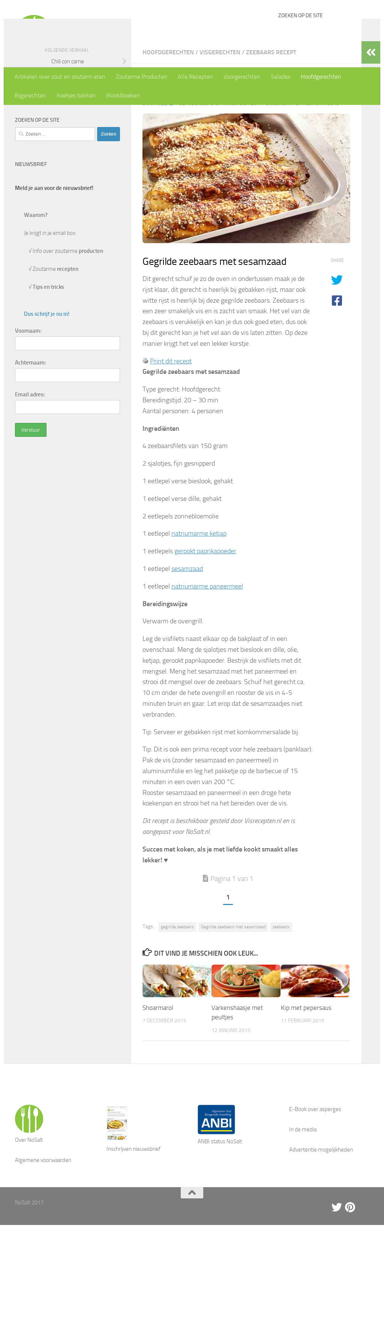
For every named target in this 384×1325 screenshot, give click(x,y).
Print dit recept (171, 425)
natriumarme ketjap (198, 597)
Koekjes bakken (76, 95)
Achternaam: (30, 426)
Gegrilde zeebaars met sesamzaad (233, 990)
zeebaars (281, 990)
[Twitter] (337, 1271)
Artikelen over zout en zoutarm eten (60, 76)
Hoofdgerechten (321, 76)
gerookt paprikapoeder (205, 615)
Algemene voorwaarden (43, 1223)
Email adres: (30, 458)
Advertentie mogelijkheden (321, 1213)
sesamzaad (187, 632)
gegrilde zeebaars (177, 990)
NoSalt (166, 167)
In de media (302, 1193)
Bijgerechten (30, 95)
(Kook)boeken (123, 95)
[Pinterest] (350, 1271)
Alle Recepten (195, 76)
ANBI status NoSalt (220, 1205)
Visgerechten (220, 116)
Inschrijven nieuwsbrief (133, 1212)
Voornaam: (28, 394)
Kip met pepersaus (306, 1071)
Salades (280, 76)
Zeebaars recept (271, 116)
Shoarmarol (157, 1071)
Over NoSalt (29, 1203)
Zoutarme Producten (141, 76)
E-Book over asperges (315, 1173)
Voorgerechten (242, 76)
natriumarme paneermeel (207, 650)
